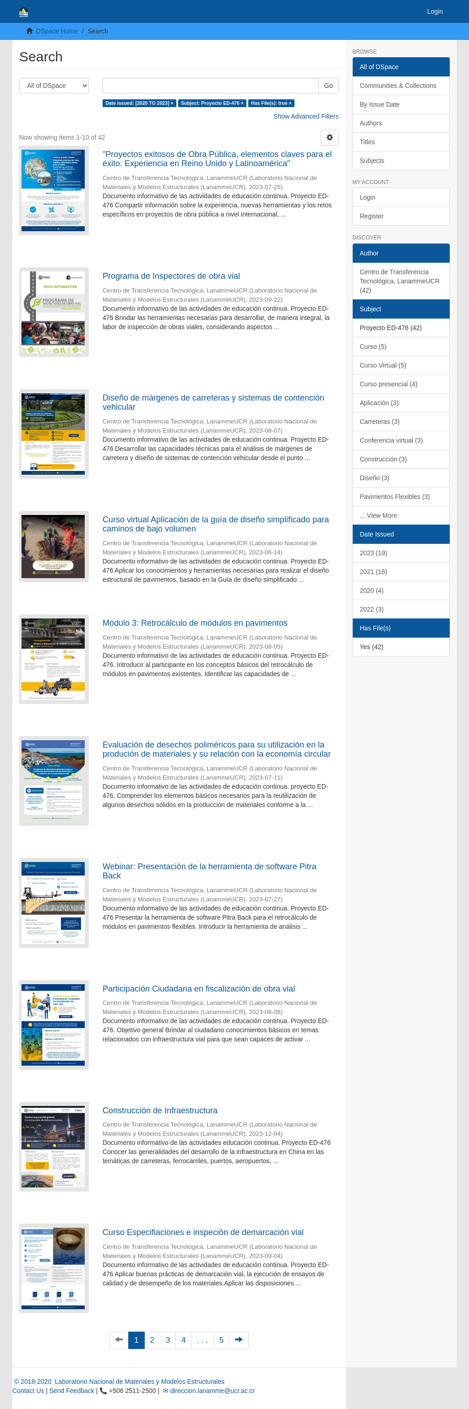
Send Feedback (71, 1390)
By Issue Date (380, 104)
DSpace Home (57, 31)
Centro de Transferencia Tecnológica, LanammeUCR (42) (400, 281)
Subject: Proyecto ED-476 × (212, 103)
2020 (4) (372, 590)
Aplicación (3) (379, 402)
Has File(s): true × (271, 103)
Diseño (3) (375, 478)
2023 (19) (373, 553)
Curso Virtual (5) (383, 365)
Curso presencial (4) (389, 384)
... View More (378, 515)
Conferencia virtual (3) (391, 440)
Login (368, 197)
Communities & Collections (398, 85)
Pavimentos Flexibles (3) (395, 496)
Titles (367, 142)
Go (328, 85)
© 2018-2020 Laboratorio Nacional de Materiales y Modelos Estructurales (118, 1381)
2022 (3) (372, 609)
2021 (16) (373, 571)
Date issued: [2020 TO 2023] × (139, 103)
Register (372, 216)
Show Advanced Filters (305, 116)
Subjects (372, 160)
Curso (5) (373, 346)
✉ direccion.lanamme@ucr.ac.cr (208, 1390)
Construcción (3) (383, 459)
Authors (371, 123)
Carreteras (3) (380, 421)
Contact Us (28, 1390)
